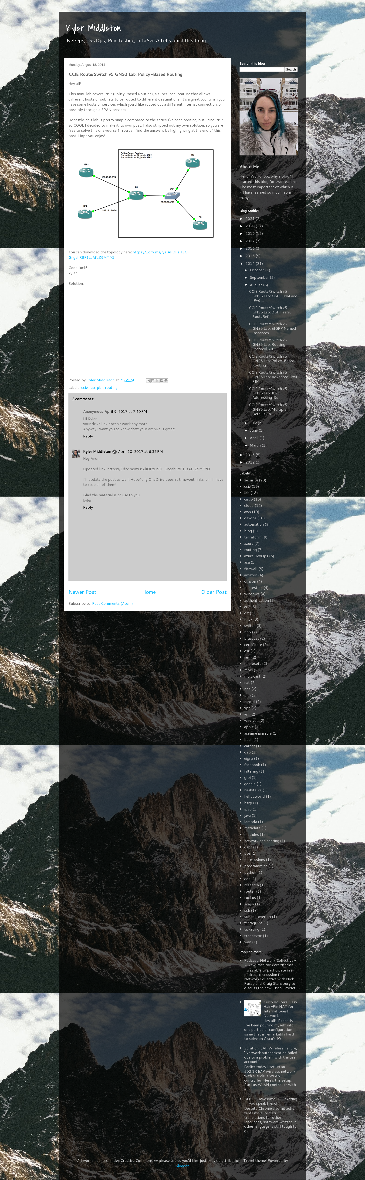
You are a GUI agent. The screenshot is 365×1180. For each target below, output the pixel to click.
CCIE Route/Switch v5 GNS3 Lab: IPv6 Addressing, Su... (268, 393)
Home (149, 591)
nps (247, 688)
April (254, 437)
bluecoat (251, 638)
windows (252, 593)
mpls (248, 669)
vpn (247, 707)
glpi (247, 777)
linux (248, 619)
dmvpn (250, 581)
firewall (250, 568)
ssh (247, 910)
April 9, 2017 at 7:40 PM (126, 411)
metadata (252, 827)
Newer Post (82, 591)
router (249, 891)
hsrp (248, 802)
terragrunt (253, 922)
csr (247, 650)
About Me (249, 167)
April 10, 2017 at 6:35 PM (140, 451)
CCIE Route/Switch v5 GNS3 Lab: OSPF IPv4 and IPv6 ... (273, 296)
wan (247, 942)
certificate (253, 644)
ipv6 (248, 809)
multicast (252, 676)
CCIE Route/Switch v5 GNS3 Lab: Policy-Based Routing (271, 360)
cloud (249, 505)
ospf (248, 847)
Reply (88, 436)
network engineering (261, 840)
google (250, 783)
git (246, 612)
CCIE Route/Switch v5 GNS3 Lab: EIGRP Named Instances (272, 328)
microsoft (252, 663)
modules (251, 834)
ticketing (251, 929)
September (260, 277)
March (256, 445)
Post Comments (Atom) (112, 603)
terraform (252, 537)
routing (111, 387)
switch (250, 625)
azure (248, 543)
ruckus (250, 897)
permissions (254, 859)
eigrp (248, 758)
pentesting (253, 587)
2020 (250, 226)
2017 (250, 240)
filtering (251, 771)
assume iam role (258, 733)
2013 (250, 454)
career (249, 745)
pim (247, 695)
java (247, 815)
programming (255, 865)
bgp (247, 632)
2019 (250, 233)
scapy (249, 904)
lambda (250, 821)
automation (254, 524)
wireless (251, 720)
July (254, 422)
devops (250, 518)
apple (249, 726)
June (254, 430)
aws (247, 511)
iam (247, 657)
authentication (256, 600)
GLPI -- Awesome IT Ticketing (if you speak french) (270, 1101)
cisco (248, 499)
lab (92, 387)
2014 (250, 263)
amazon (250, 575)
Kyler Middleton (93, 28)
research (251, 885)
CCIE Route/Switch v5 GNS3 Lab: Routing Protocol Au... (268, 344)
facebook (252, 764)
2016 (250, 248)
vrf (246, 714)
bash (248, 739)
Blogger (182, 1165)
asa (247, 562)
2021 (250, 218)
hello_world (254, 796)
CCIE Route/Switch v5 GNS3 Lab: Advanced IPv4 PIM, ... (273, 377)
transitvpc (253, 935)
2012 (250, 462)
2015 (250, 255)
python (250, 872)
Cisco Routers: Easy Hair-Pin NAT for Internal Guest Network (280, 1008)
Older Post (214, 591)
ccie (84, 387)
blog (248, 530)
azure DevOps (256, 555)
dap (247, 752)
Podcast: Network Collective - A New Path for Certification (270, 962)
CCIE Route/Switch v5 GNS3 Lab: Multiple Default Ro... (268, 409)
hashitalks (253, 790)
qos (247, 878)
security (251, 480)
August (256, 284)
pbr (100, 387)
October (257, 269)
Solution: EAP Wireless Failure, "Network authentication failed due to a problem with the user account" (270, 1054)
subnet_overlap (257, 916)
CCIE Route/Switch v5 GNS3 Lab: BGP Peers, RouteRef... (270, 312)
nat (247, 682)
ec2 (247, 606)
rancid (249, 701)
